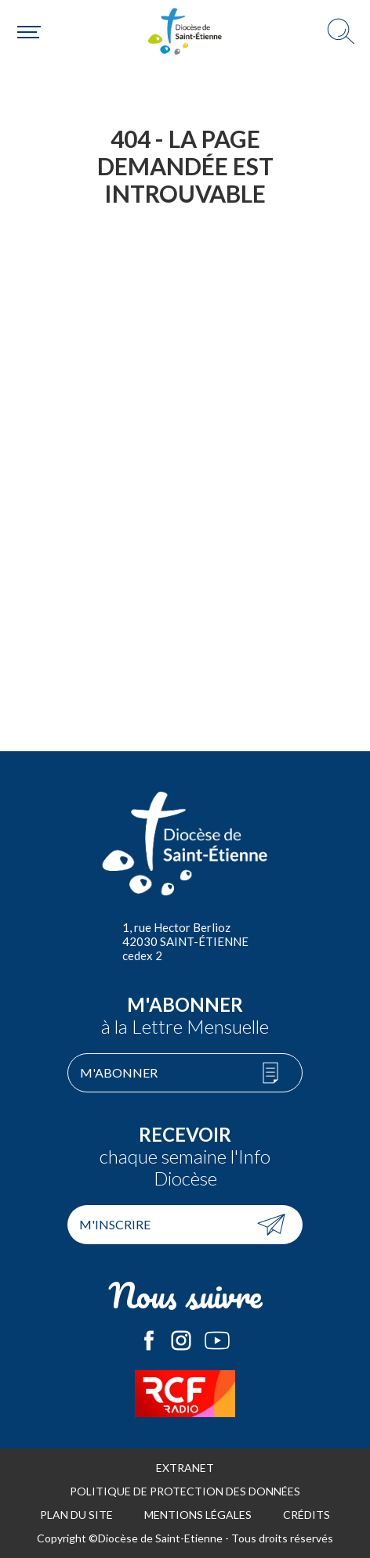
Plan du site (76, 1514)
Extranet (185, 1467)
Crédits (306, 1514)
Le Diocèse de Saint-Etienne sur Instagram (181, 1340)
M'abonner (119, 1072)
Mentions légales (198, 1514)
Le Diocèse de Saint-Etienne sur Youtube (217, 1340)
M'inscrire (115, 1224)
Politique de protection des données (185, 1491)
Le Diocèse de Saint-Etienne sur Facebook (149, 1340)
